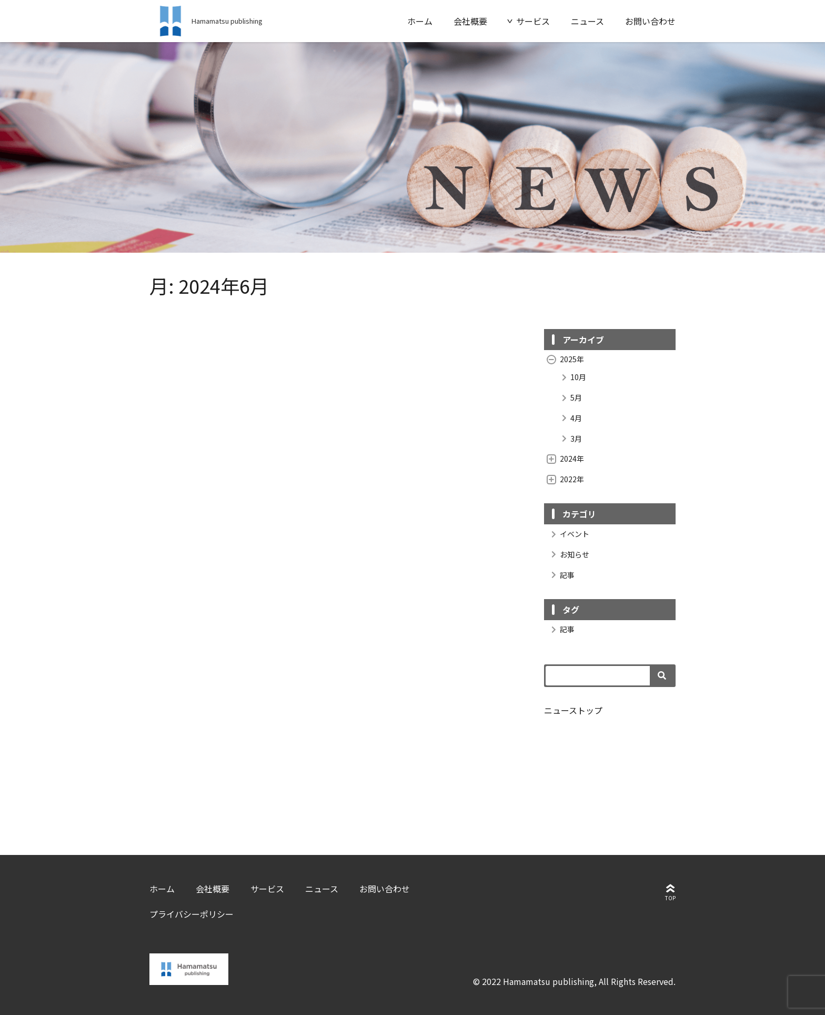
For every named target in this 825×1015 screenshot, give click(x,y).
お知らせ (568, 554)
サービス (533, 21)
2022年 (565, 479)
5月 (569, 397)
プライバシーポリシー (191, 914)
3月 (569, 438)
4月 (569, 418)
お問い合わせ (650, 21)
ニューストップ (573, 710)
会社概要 (470, 21)
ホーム (419, 21)
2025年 (565, 359)
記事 (561, 575)
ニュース (587, 21)
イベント (568, 534)
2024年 (565, 458)
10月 (571, 377)
